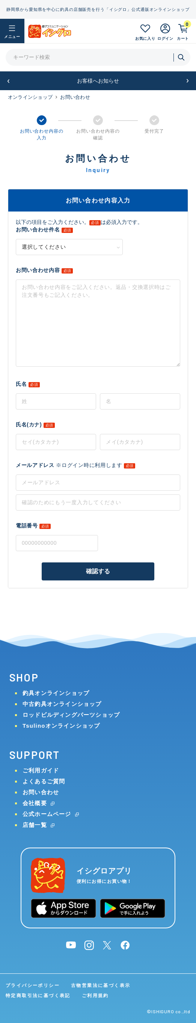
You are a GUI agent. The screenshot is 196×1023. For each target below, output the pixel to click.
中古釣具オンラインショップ (62, 704)
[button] (8, 81)
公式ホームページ (47, 814)
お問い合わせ (41, 792)
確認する (98, 571)
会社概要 (35, 803)
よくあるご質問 (44, 781)
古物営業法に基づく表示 (100, 985)
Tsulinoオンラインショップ (61, 725)
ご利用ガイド (41, 770)
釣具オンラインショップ (56, 693)
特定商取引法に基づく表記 (38, 995)
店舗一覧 (35, 825)
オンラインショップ (30, 97)
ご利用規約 (95, 995)
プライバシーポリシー (33, 985)
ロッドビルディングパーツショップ (71, 715)
